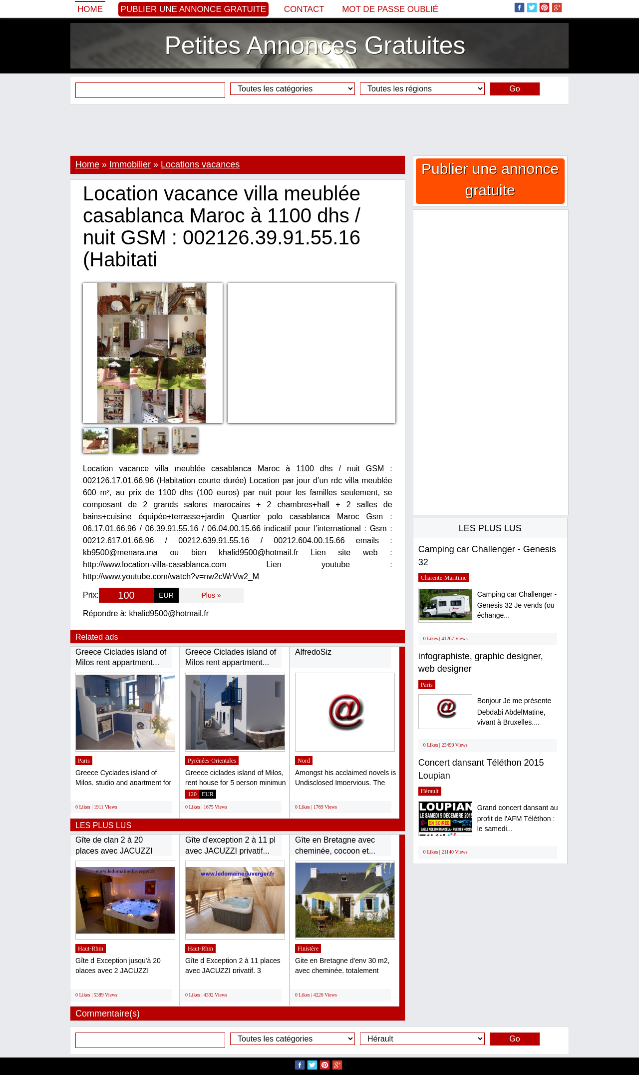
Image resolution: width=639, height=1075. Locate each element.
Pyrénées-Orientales (212, 760)
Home (90, 9)
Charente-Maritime (444, 577)
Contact (304, 9)
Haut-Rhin (90, 948)
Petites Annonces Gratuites (314, 45)
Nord (304, 760)
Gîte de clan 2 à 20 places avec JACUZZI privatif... (114, 851)
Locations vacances (200, 164)
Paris (84, 760)
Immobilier (130, 164)
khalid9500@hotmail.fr (169, 613)
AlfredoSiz (313, 652)
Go (514, 88)
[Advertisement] (319, 129)
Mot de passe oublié (390, 9)
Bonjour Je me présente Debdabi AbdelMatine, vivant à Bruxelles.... (514, 711)
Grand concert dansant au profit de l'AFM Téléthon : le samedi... (517, 818)
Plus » (211, 595)
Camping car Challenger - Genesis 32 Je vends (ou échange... (517, 605)
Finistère (308, 948)
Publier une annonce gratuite (194, 9)
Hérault (430, 791)
